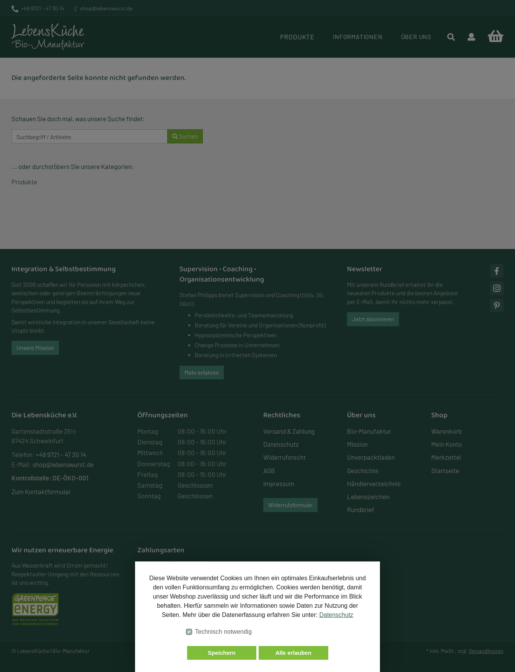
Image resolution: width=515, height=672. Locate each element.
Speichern (222, 652)
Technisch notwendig (223, 631)
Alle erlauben (293, 652)
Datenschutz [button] (336, 615)
